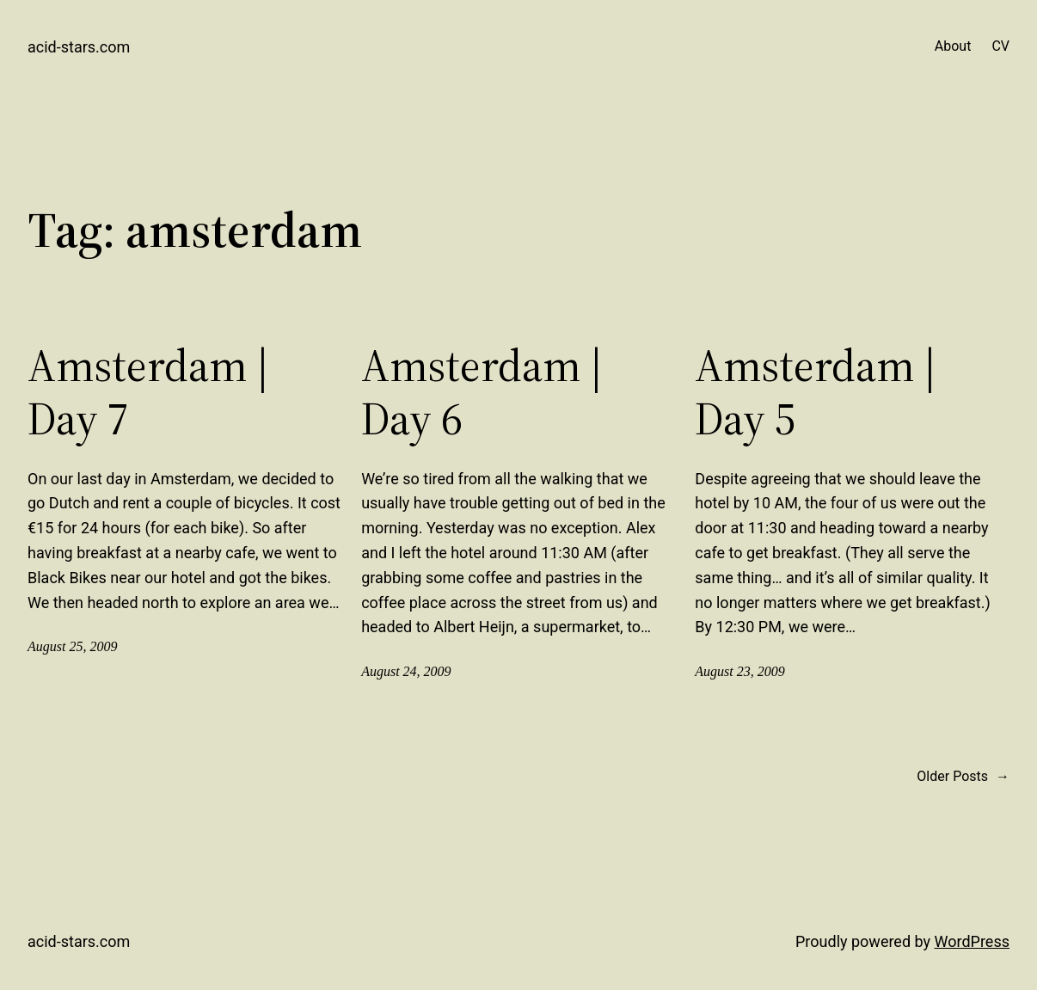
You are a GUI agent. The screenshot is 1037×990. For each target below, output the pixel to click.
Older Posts (963, 777)
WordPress (972, 941)
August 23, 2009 (739, 671)
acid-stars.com (79, 47)
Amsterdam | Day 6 (482, 392)
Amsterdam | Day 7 (148, 392)
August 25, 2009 (72, 646)
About (953, 46)
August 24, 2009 (406, 671)
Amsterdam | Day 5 (815, 392)
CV (1000, 46)
